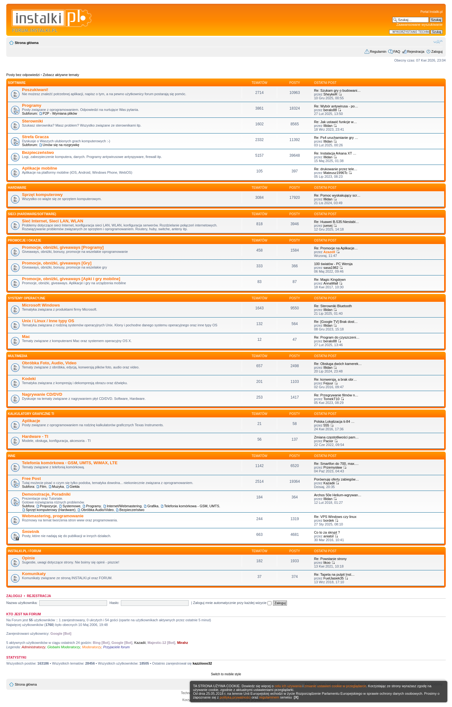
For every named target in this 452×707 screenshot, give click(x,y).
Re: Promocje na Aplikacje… (336, 248)
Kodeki (29, 378)
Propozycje (48, 506)
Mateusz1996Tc (335, 173)
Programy (31, 105)
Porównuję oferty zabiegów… (336, 479)
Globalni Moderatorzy (63, 647)
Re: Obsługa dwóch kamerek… (338, 364)
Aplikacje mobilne (39, 168)
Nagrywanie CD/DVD (42, 394)
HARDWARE (17, 187)
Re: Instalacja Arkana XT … (335, 153)
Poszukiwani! (35, 89)
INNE (11, 456)
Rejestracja (415, 51)
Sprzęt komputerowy (42, 194)
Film (43, 486)
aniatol (328, 536)
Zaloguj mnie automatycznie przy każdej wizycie (232, 603)
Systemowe (71, 506)
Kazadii (329, 483)
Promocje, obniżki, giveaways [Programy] (63, 247)
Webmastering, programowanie (52, 516)
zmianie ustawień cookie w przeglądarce (335, 686)
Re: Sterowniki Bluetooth (333, 306)
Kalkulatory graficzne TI (31, 414)
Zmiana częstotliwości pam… (336, 437)
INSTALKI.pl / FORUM (24, 551)
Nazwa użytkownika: (22, 603)
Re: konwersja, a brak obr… (335, 379)
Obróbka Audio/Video (97, 510)
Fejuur (328, 383)
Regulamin (378, 51)
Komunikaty (34, 573)
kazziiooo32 (202, 663)
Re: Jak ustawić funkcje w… (335, 122)
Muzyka (58, 486)
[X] (296, 697)
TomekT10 (331, 399)
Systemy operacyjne (26, 298)
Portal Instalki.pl (431, 12)
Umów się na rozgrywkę (61, 145)
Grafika (152, 506)
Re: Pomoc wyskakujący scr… (337, 195)
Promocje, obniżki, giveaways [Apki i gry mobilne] (71, 278)
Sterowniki (32, 121)
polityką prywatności (235, 697)
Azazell (329, 252)
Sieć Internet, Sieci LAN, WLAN (52, 221)
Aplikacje (31, 420)
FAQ (396, 51)
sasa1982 (330, 267)
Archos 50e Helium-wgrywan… (337, 495)
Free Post (31, 478)
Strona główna (27, 43)
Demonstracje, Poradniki (46, 494)
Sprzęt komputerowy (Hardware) (50, 510)
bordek (328, 520)
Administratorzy (34, 647)
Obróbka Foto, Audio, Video (49, 363)
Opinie (28, 558)
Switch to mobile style (226, 674)
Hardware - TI (35, 436)
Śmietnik (30, 531)
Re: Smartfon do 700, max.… (336, 463)
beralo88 (330, 110)
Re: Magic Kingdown (330, 279)
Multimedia (17, 356)
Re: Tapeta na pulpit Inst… (334, 574)
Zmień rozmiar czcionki (438, 41)
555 (326, 425)
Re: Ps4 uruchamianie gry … (336, 137)
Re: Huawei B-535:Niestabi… (336, 222)
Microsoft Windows (41, 305)
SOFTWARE (17, 82)
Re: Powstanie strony (330, 559)
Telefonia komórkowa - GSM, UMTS (191, 506)
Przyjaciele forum (116, 647)
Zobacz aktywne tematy (61, 75)
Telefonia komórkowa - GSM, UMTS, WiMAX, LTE (69, 462)
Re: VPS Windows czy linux (335, 517)
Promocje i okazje (24, 240)
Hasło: (114, 603)
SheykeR (330, 94)
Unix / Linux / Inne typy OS (48, 320)
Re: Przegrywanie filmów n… (336, 395)
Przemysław (332, 467)
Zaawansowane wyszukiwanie (419, 24)
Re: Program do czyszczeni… (336, 337)
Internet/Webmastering (124, 506)
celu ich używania (288, 686)
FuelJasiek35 (333, 578)
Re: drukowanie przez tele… (335, 169)
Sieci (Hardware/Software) (32, 214)
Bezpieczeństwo (38, 152)
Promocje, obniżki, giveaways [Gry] (56, 263)
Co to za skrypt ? (327, 532)
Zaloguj (437, 51)
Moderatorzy (91, 647)
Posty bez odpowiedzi (23, 75)
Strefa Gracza (35, 136)
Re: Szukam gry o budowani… (337, 90)
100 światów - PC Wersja (333, 264)
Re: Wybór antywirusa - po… (336, 106)
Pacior (328, 441)
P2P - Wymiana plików (60, 113)
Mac (26, 336)
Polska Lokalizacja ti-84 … (334, 421)
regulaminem (269, 697)
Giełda (75, 486)
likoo (327, 562)
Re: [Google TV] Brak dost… (336, 322)
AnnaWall (330, 283)
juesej (327, 225)
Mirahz (182, 642)
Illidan (327, 126)
